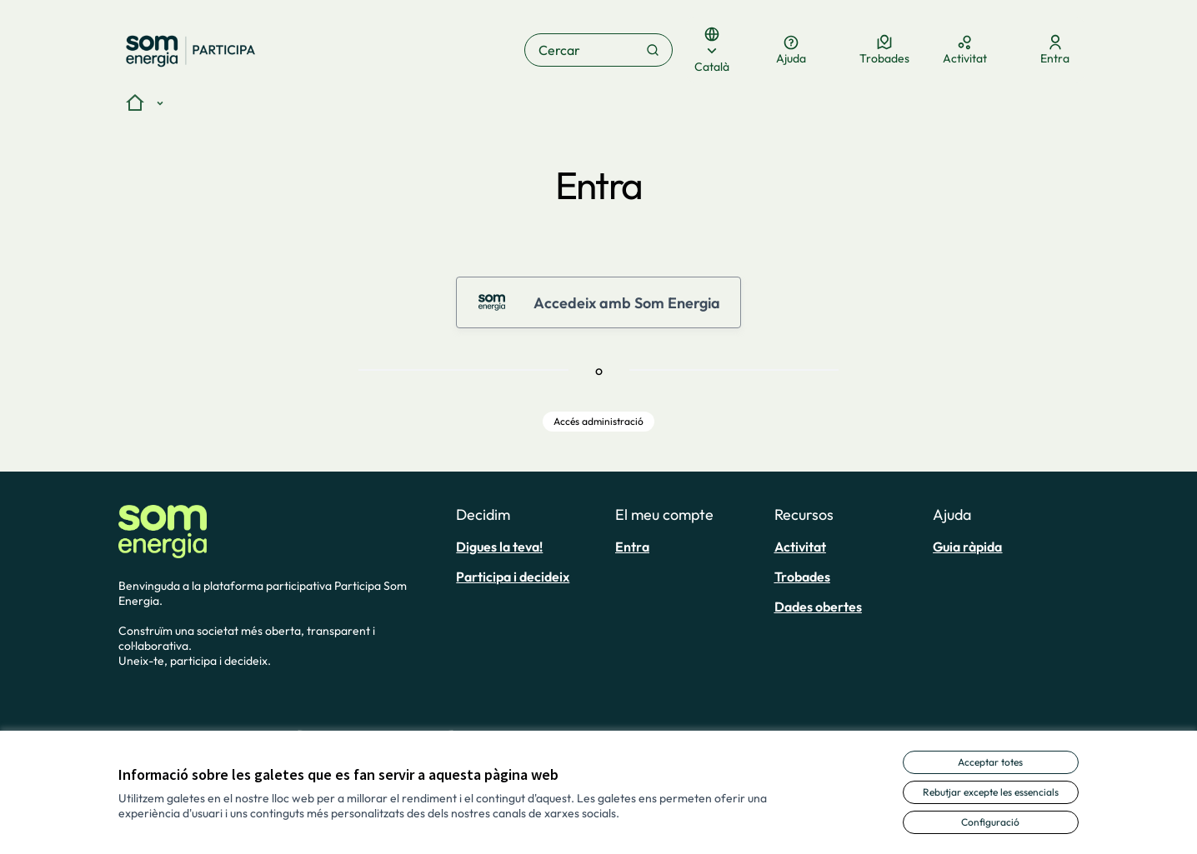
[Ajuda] (791, 50)
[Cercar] (599, 50)
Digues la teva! (499, 546)
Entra (632, 546)
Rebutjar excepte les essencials (991, 792)
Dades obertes (818, 606)
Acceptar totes (990, 762)
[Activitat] (965, 50)
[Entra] (1055, 50)
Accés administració (598, 421)
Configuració (990, 822)
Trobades (802, 576)
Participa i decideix (512, 576)
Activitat (800, 546)
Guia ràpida (967, 546)
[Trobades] (884, 50)
